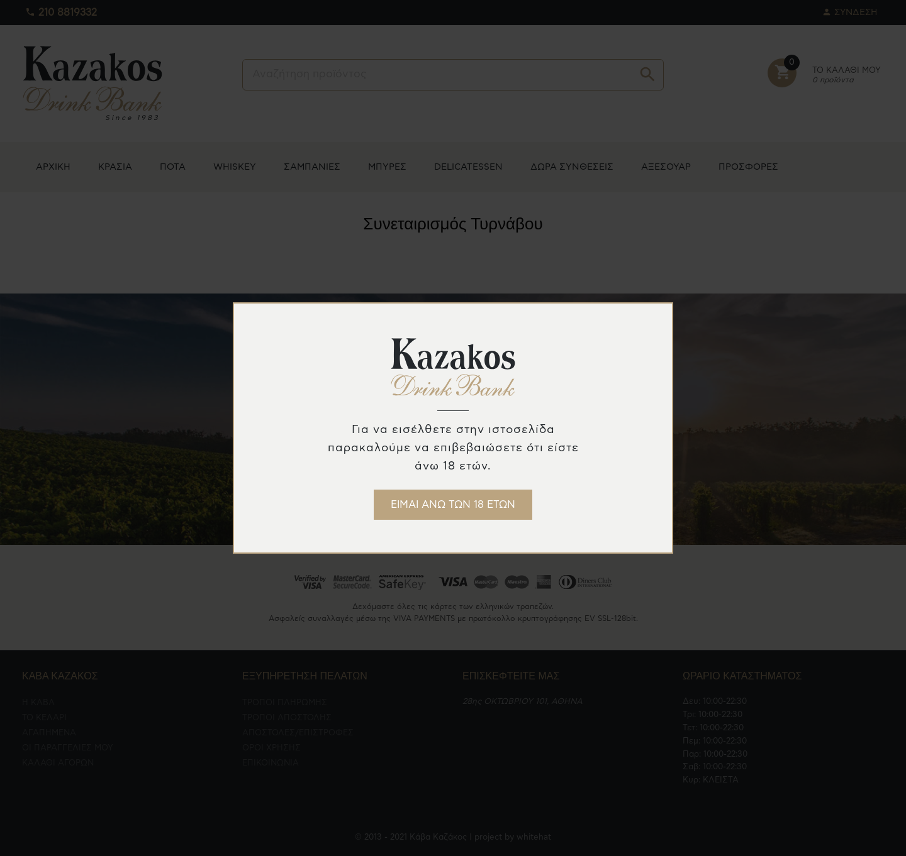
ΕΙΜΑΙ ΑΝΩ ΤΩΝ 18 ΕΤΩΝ (453, 505)
